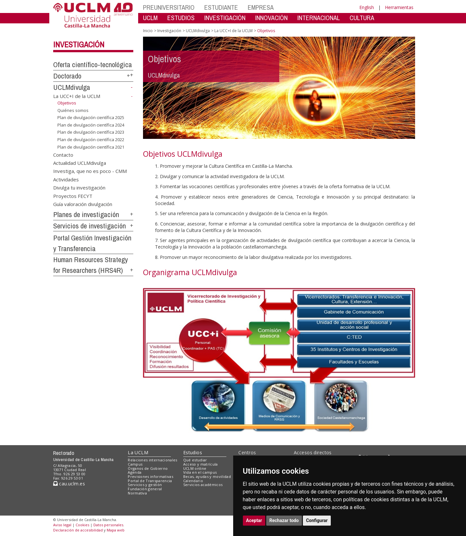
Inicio (148, 30)
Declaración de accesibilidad (78, 530)
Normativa (137, 493)
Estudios (192, 452)
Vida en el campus (200, 472)
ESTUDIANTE (221, 7)
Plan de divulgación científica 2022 (90, 139)
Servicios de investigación (89, 226)
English (366, 7)
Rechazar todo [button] (284, 520)
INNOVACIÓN (271, 17)
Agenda (134, 472)
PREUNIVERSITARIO (169, 7)
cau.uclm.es (69, 484)
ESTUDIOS (181, 17)
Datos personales (108, 524)
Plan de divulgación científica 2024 (90, 125)
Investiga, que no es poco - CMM (90, 171)
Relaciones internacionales (152, 459)
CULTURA (362, 17)
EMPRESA (261, 7)
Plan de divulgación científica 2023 (90, 132)
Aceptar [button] (254, 520)
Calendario (193, 480)
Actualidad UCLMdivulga (79, 162)
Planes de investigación (86, 214)
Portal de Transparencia (150, 480)
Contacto (63, 154)
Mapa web (116, 530)
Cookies (82, 524)
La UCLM (138, 452)
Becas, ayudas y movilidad (207, 476)
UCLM (150, 17)
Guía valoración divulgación (82, 204)
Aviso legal (62, 524)
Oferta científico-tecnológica (92, 64)
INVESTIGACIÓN (224, 17)
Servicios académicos (203, 484)
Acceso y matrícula (200, 464)
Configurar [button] (317, 520)
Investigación (78, 44)
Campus (135, 464)
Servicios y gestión (145, 484)
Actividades (66, 179)
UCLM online (195, 468)
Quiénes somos (73, 110)
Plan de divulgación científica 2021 (90, 147)
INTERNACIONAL (318, 17)
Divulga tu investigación (79, 187)
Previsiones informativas (150, 476)
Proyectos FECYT (72, 195)
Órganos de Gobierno (148, 468)
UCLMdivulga (71, 87)
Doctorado (67, 76)
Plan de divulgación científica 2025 (90, 117)
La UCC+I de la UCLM (76, 96)
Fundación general (145, 488)
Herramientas (399, 7)
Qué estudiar (195, 459)
